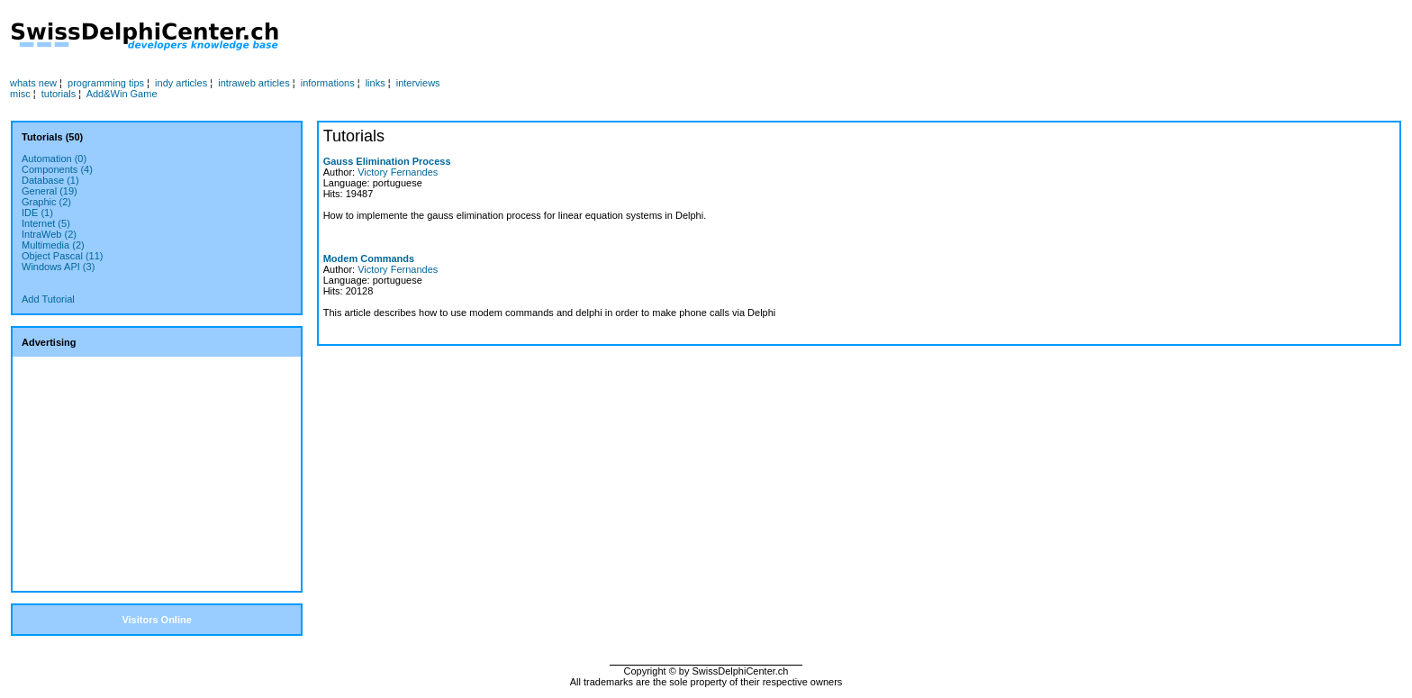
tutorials (59, 93)
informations (328, 82)
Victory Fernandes (398, 172)
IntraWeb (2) (49, 234)
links (375, 82)
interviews (418, 82)
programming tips (106, 82)
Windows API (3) (58, 266)
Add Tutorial (48, 299)
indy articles (181, 82)
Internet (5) (46, 223)
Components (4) (57, 169)
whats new (33, 82)
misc (20, 93)
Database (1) (50, 180)
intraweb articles (253, 82)
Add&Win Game (122, 93)
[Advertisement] (681, 37)
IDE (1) (37, 212)
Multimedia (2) (53, 245)
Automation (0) (54, 158)
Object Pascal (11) (62, 255)
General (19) (49, 191)
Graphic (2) (46, 201)
